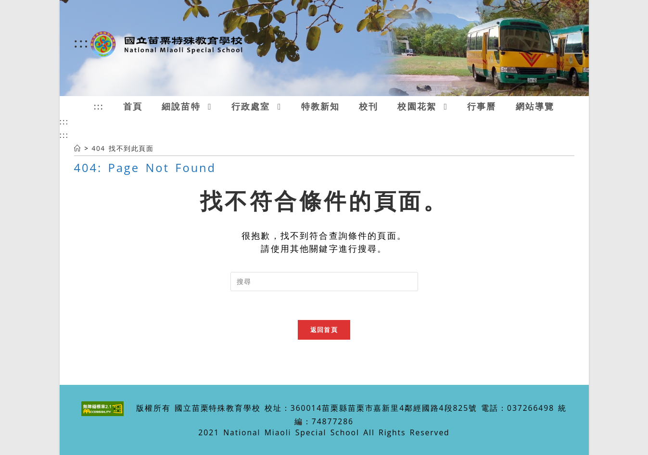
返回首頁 (324, 329)
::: (82, 42)
